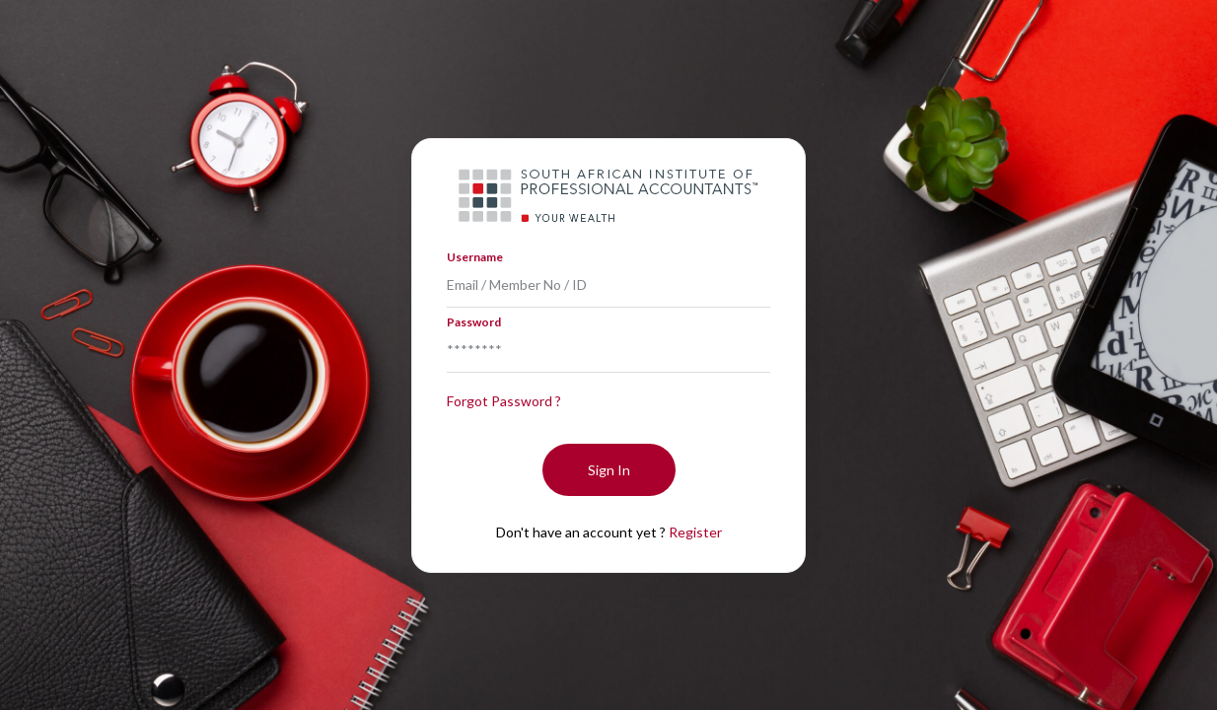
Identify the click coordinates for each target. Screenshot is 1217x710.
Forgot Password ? (504, 400)
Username (475, 256)
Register (695, 532)
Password (474, 322)
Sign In (609, 470)
